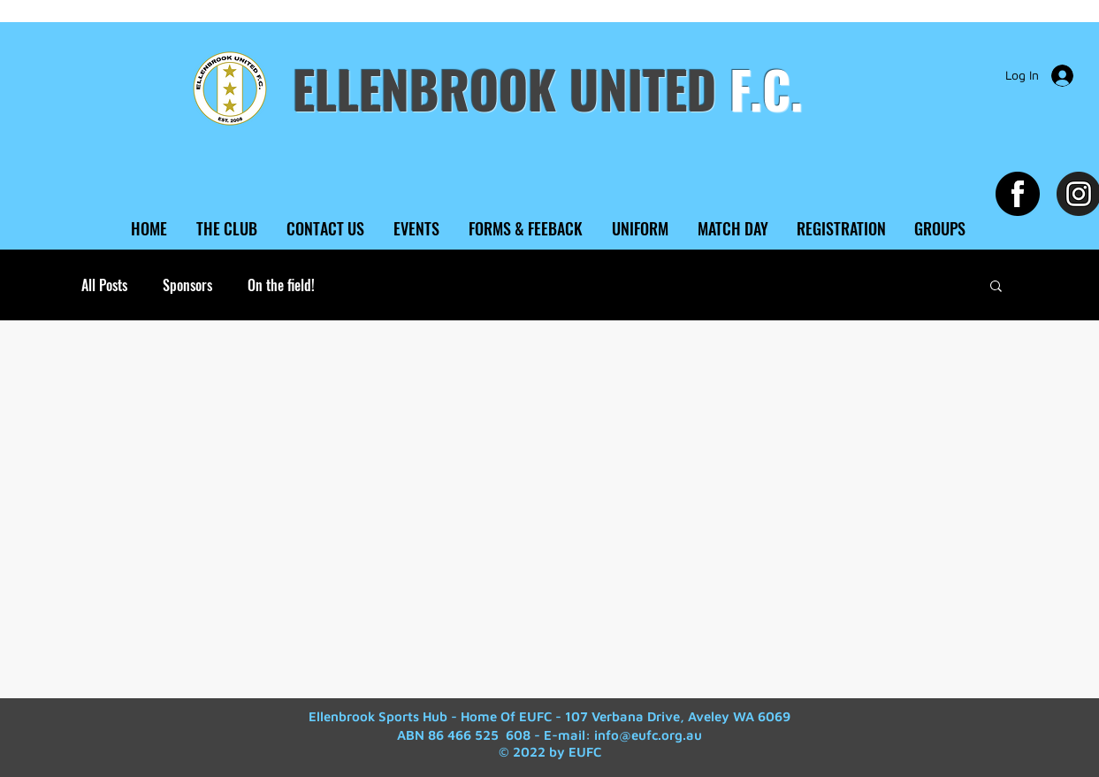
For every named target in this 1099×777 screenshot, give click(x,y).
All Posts (104, 285)
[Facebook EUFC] (1017, 194)
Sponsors (187, 285)
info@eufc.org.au (648, 734)
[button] (996, 287)
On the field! (281, 285)
